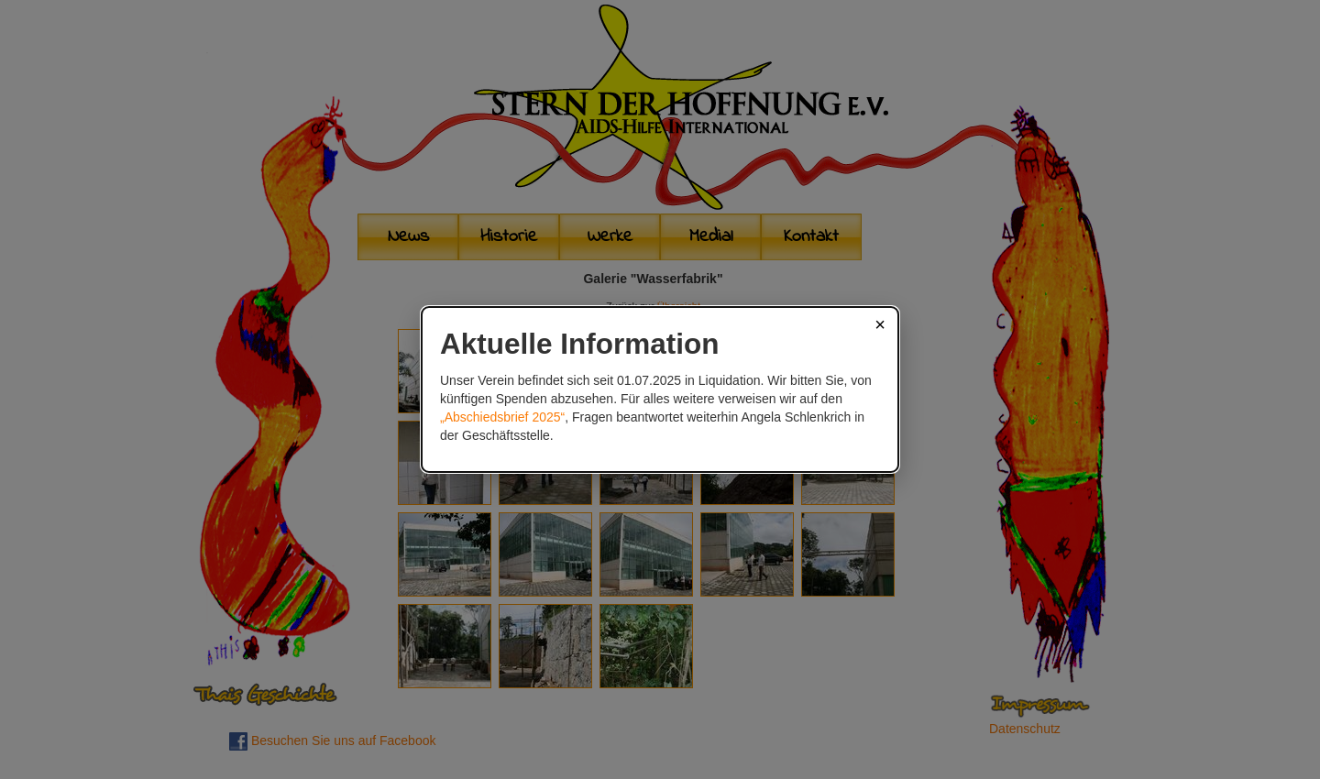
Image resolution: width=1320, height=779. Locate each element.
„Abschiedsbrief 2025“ (502, 417)
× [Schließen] (880, 324)
